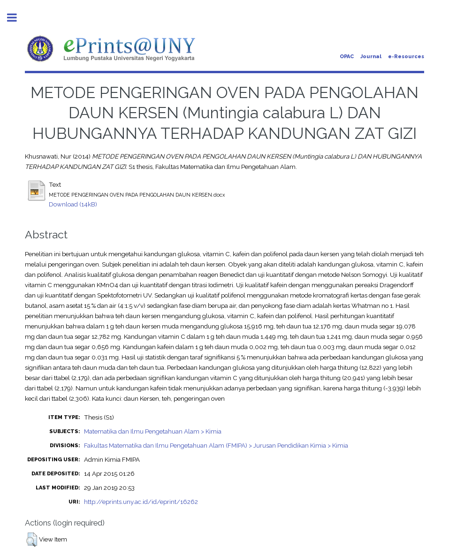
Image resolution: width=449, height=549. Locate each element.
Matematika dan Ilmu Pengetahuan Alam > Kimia (152, 431)
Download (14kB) (73, 204)
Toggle (17, 17)
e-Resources (406, 56)
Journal (370, 56)
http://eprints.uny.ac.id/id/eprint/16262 (141, 501)
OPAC (347, 56)
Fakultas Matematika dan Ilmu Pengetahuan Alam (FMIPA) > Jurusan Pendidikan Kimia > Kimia (216, 445)
